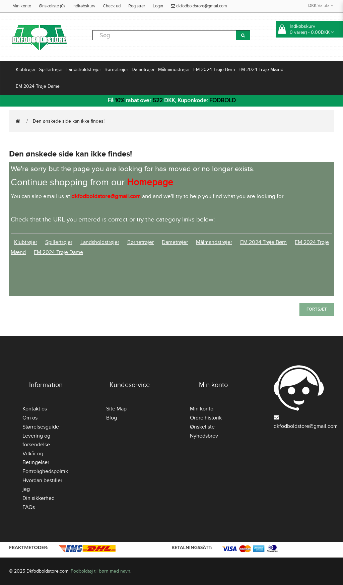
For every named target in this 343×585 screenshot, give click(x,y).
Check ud (112, 6)
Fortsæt (316, 309)
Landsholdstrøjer (83, 69)
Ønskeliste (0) (52, 6)
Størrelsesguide (40, 427)
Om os (30, 417)
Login (158, 6)
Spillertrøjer (51, 69)
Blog (111, 417)
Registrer (136, 6)
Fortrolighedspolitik (45, 471)
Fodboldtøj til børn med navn (100, 571)
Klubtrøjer (26, 69)
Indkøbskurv (83, 6)
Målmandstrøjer (174, 69)
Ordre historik (206, 417)
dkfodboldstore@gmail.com (199, 6)
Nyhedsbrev (204, 436)
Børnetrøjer (116, 69)
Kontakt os (34, 408)
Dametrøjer (143, 69)
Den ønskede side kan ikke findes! (69, 121)
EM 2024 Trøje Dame (38, 86)
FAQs (28, 507)
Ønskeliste (202, 427)
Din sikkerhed (38, 498)
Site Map (116, 408)
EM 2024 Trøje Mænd (260, 69)
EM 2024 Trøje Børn (214, 69)
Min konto (21, 6)
